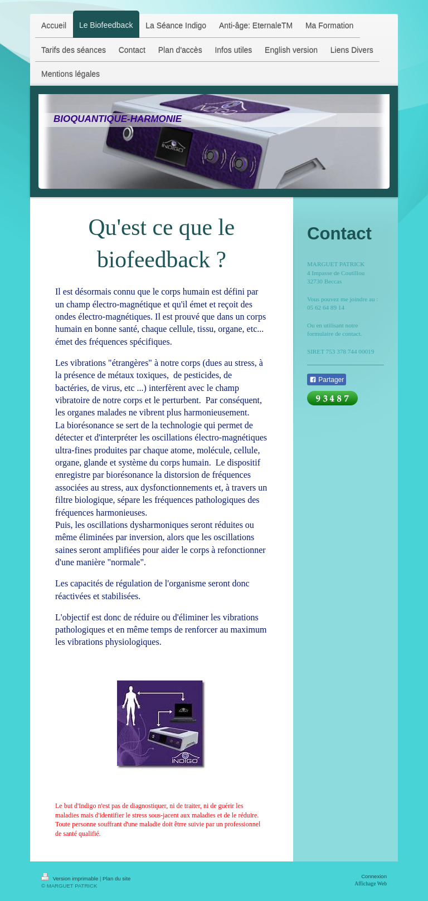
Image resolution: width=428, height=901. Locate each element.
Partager (326, 380)
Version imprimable (70, 878)
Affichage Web (370, 883)
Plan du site (116, 878)
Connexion (374, 876)
